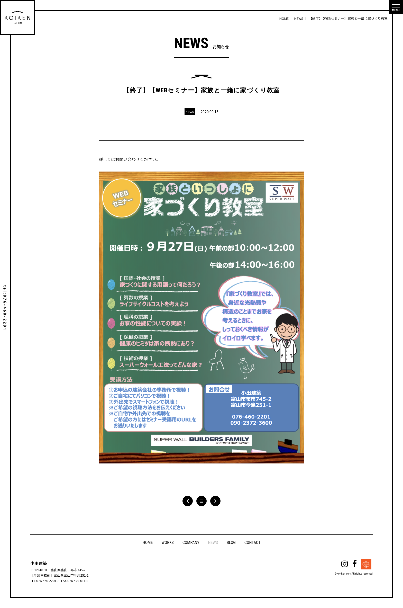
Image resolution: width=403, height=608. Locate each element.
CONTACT (252, 542)
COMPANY (190, 542)
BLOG (231, 542)
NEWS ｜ (301, 18)
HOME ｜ (286, 18)
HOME (148, 542)
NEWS (213, 542)
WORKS (167, 542)
